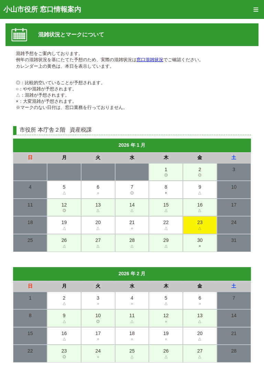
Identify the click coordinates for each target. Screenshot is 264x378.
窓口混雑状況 (149, 59)
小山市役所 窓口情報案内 (42, 9)
